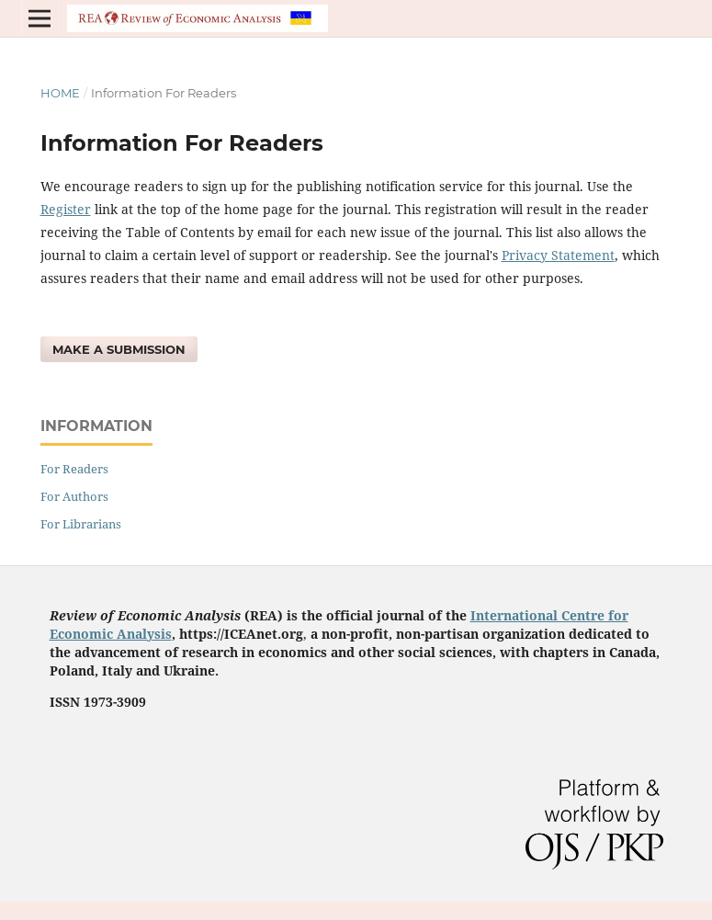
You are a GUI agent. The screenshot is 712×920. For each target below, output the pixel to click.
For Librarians (80, 524)
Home (60, 92)
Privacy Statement (558, 255)
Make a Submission (119, 349)
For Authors (74, 496)
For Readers (74, 468)
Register (65, 209)
